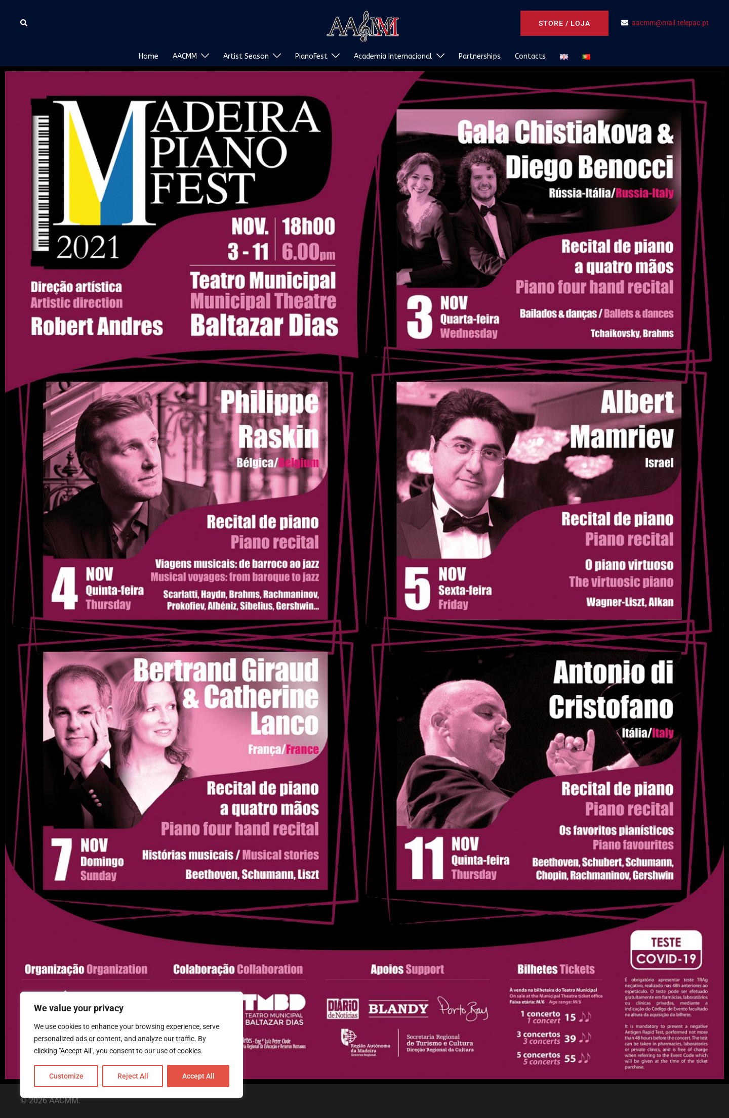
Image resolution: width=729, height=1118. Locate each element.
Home (148, 56)
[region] (131, 1045)
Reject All (132, 1076)
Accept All (198, 1076)
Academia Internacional (393, 56)
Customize (66, 1076)
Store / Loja (564, 23)
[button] (24, 23)
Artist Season (246, 56)
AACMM (185, 56)
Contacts (530, 56)
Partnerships (480, 56)
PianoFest (311, 56)
